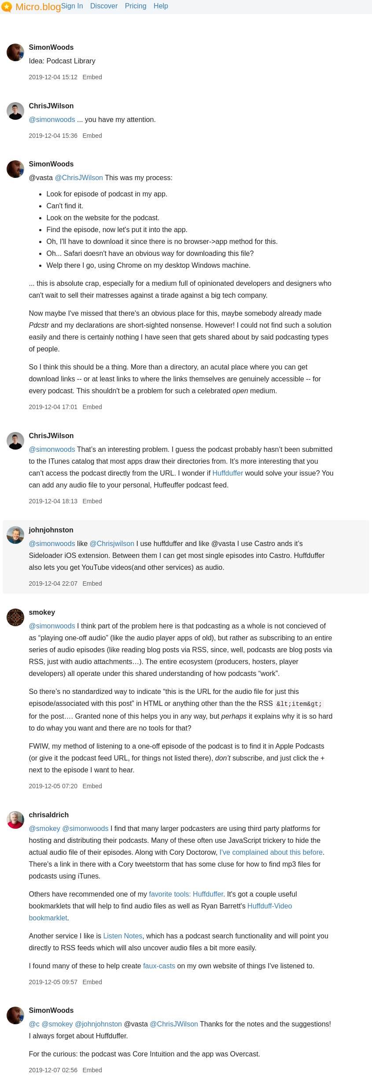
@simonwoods (52, 119)
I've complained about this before (271, 852)
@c (34, 1024)
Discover (104, 6)
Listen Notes (122, 936)
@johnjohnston (98, 1024)
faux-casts (159, 966)
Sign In (72, 6)
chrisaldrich (49, 815)
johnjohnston (51, 530)
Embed (92, 77)
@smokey (44, 828)
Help (161, 6)
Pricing (136, 6)
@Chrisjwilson (112, 543)
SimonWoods (51, 47)
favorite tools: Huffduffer (186, 894)
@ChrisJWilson (79, 177)
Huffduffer (228, 473)
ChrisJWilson (51, 106)
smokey (42, 612)
